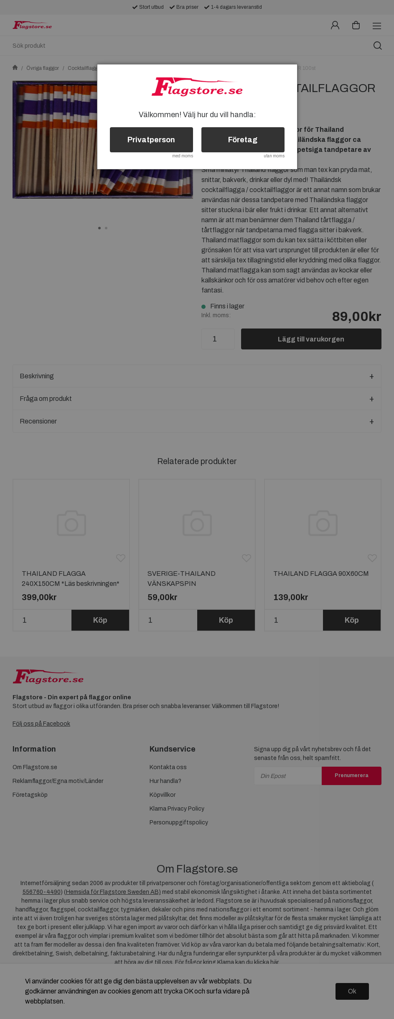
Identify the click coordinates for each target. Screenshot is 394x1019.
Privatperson (151, 140)
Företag (242, 140)
